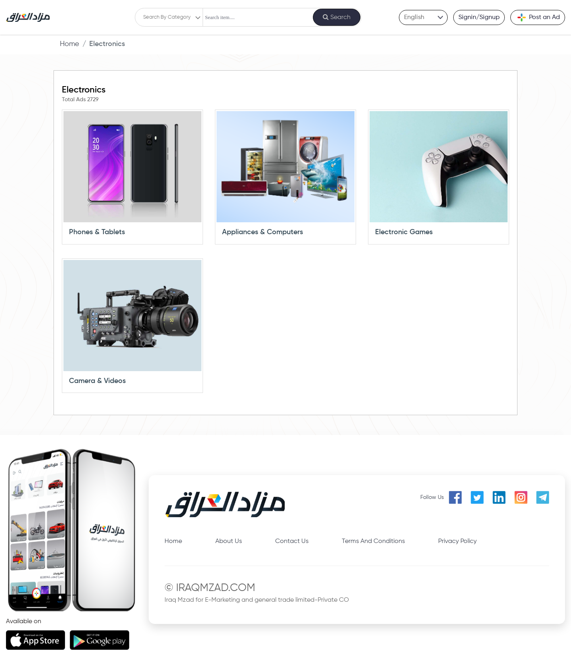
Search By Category (167, 17)
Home (69, 44)
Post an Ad (538, 17)
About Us (228, 541)
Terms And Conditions (373, 541)
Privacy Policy (457, 541)
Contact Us (291, 541)
